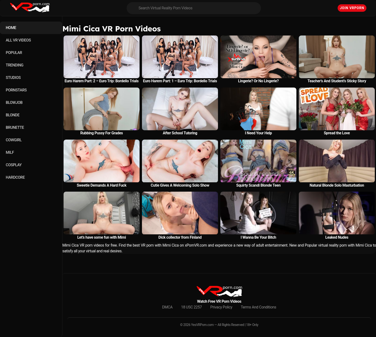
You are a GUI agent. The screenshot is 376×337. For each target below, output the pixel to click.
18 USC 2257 (191, 307)
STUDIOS (13, 77)
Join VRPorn (352, 8)
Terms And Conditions (258, 307)
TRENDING (14, 65)
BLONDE (12, 115)
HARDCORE (15, 177)
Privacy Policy (221, 307)
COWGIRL (14, 140)
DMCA (167, 307)
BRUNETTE (15, 127)
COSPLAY (14, 165)
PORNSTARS (16, 90)
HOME (11, 27)
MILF (10, 152)
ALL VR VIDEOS (18, 40)
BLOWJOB (14, 102)
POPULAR (14, 52)
